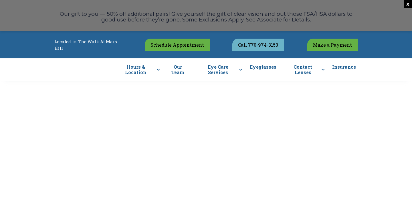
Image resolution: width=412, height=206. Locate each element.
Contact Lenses (303, 69)
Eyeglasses (263, 67)
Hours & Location (135, 69)
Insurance (344, 67)
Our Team (177, 69)
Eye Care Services (218, 69)
